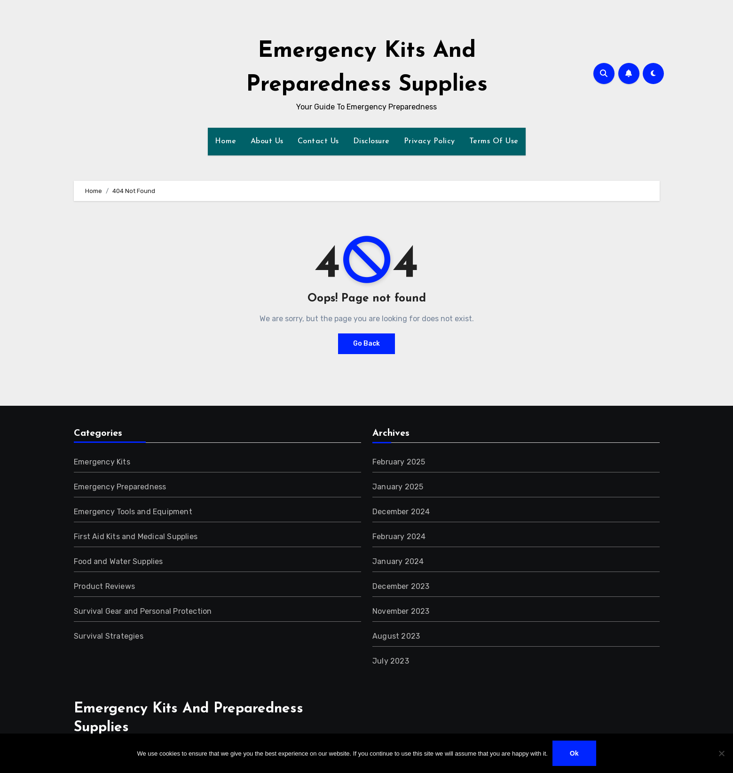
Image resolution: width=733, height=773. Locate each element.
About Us (267, 141)
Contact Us (318, 141)
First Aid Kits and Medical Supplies (135, 536)
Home (225, 141)
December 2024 (401, 511)
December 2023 (401, 586)
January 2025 (397, 486)
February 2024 (399, 536)
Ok (574, 753)
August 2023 (396, 636)
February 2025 (399, 461)
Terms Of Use (494, 141)
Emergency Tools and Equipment (133, 511)
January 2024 (398, 561)
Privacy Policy (429, 141)
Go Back (366, 344)
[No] (721, 753)
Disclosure (371, 141)
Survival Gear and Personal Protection (143, 611)
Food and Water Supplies (118, 561)
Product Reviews (104, 586)
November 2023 (401, 611)
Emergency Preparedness (120, 486)
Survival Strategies (108, 636)
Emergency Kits (102, 461)
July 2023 (390, 661)
